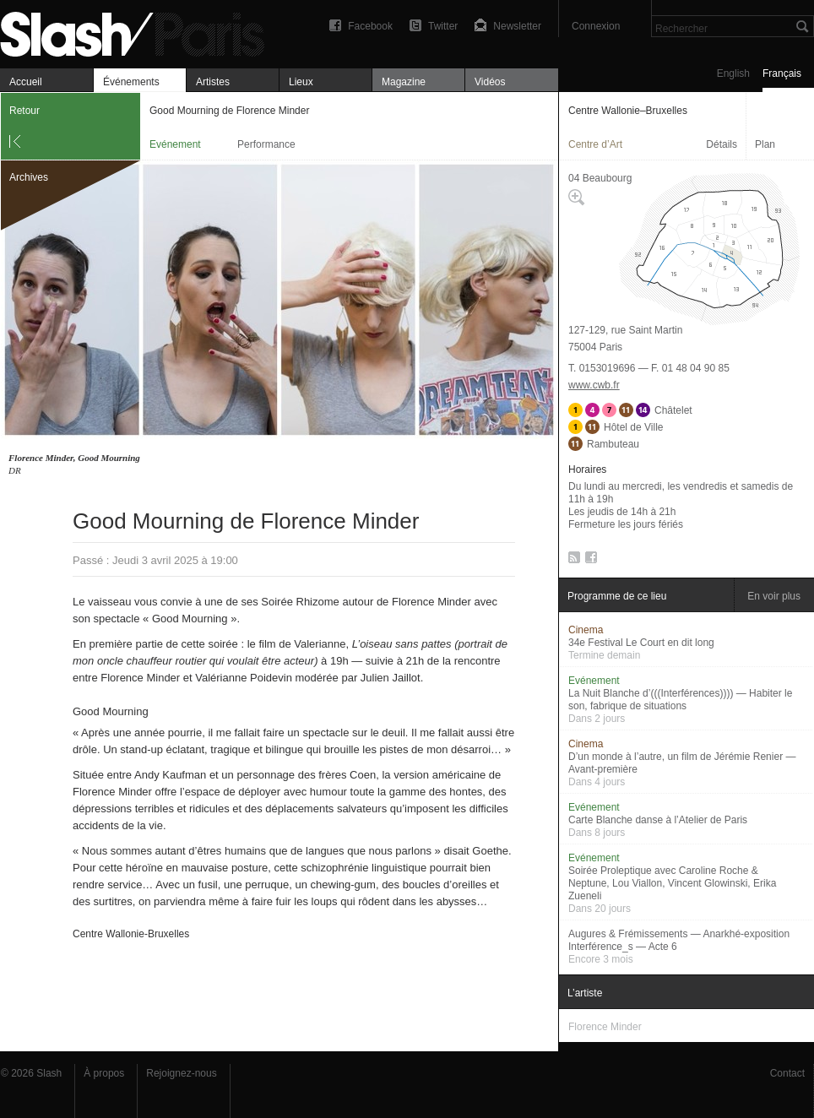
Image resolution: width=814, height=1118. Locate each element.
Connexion (596, 26)
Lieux (301, 82)
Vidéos (490, 82)
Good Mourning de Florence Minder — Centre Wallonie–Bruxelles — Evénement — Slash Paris (139, 31)
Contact (787, 1073)
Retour (24, 111)
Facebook (370, 26)
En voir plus (773, 596)
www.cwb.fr (594, 385)
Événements (131, 82)
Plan (765, 144)
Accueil (25, 82)
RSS (571, 561)
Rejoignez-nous (181, 1073)
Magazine (404, 82)
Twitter (443, 26)
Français (781, 73)
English (733, 73)
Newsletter (517, 26)
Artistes (213, 82)
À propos (104, 1073)
